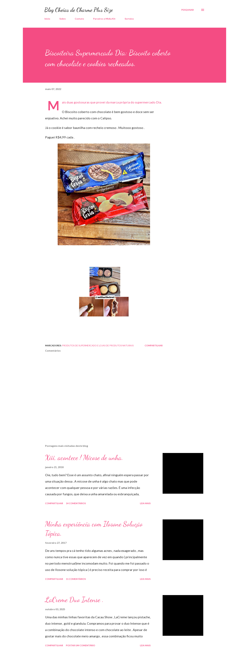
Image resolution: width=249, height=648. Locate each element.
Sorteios (129, 18)
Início (47, 18)
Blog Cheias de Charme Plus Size (78, 9)
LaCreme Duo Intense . (74, 600)
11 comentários (76, 579)
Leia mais (145, 503)
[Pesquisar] (187, 10)
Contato (79, 18)
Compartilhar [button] (154, 345)
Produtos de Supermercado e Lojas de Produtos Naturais (98, 345)
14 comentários (76, 503)
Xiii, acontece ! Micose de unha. (84, 457)
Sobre (62, 18)
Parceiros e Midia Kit (104, 18)
